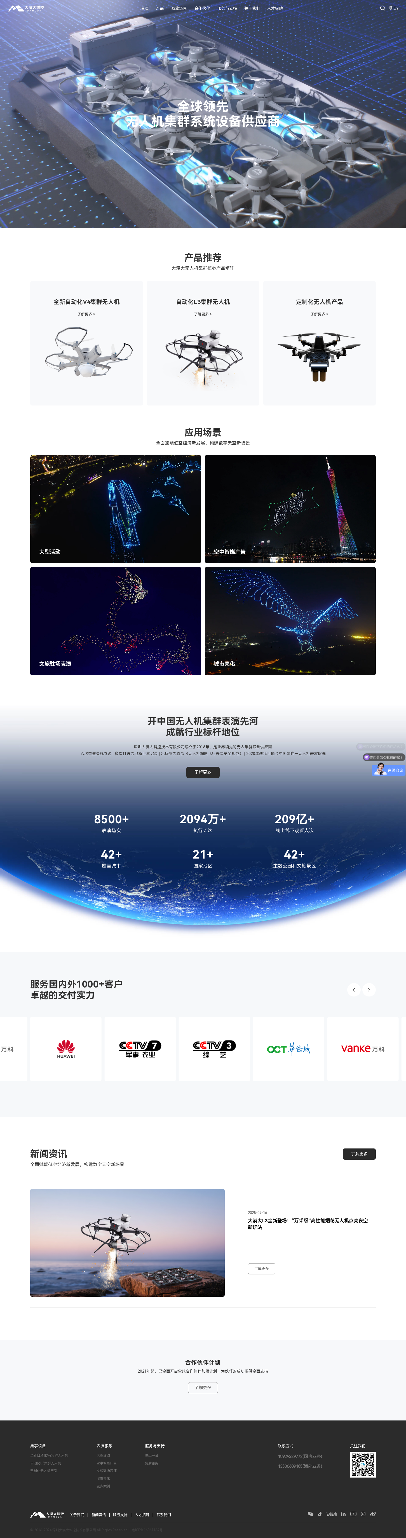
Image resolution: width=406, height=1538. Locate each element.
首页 (145, 8)
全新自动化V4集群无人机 (49, 1455)
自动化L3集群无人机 (45, 1463)
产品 (160, 8)
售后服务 (151, 1463)
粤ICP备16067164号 (147, 1530)
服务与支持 (227, 8)
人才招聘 (275, 8)
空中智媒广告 (107, 1463)
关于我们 (252, 8)
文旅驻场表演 (107, 1471)
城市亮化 (103, 1479)
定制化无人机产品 (43, 1471)
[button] (354, 990)
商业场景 (179, 8)
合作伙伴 (202, 8)
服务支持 (120, 1515)
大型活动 (103, 1455)
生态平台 (151, 1455)
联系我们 (163, 1515)
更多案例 (103, 1486)
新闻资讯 (98, 1515)
